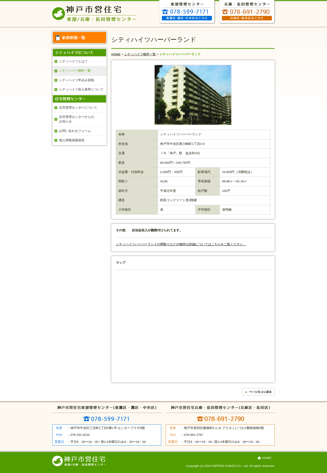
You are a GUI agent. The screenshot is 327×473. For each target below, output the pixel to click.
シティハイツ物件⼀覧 (140, 54)
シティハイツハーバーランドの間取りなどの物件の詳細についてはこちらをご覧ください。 (181, 244)
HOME (116, 54)
